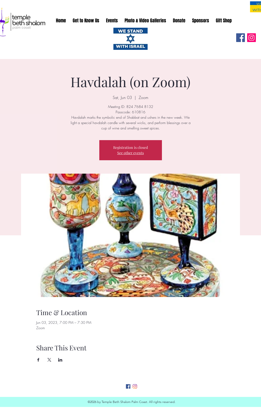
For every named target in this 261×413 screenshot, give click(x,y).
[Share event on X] (49, 360)
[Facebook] (240, 37)
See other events (130, 152)
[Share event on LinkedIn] (60, 360)
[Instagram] (251, 37)
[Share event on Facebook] (38, 360)
